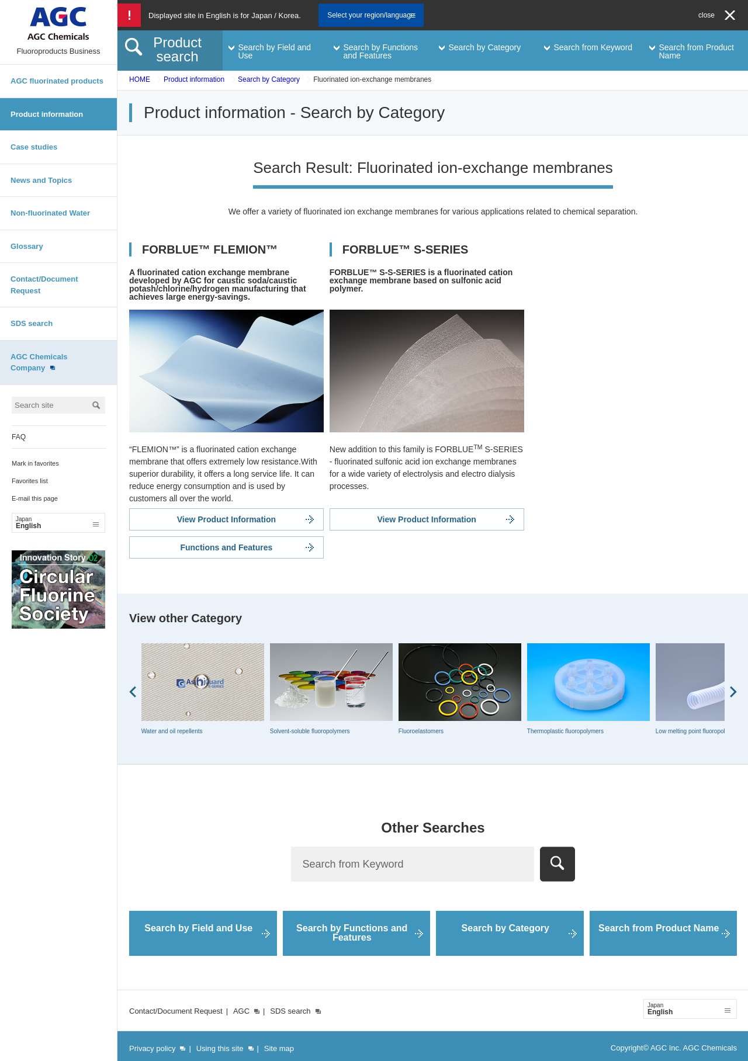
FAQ (19, 437)
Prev (132, 692)
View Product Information (226, 519)
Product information (47, 114)
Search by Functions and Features (351, 932)
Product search (177, 49)
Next (733, 692)
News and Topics (41, 180)
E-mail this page (35, 498)
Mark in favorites (35, 463)
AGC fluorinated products (57, 81)
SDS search (32, 323)
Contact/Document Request (44, 285)
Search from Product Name (658, 928)
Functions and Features (226, 547)
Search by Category (269, 79)
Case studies (34, 147)
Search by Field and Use (198, 928)
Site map (279, 1048)
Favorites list (30, 480)
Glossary (27, 246)
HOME (139, 79)
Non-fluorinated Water (50, 213)
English (57, 523)
